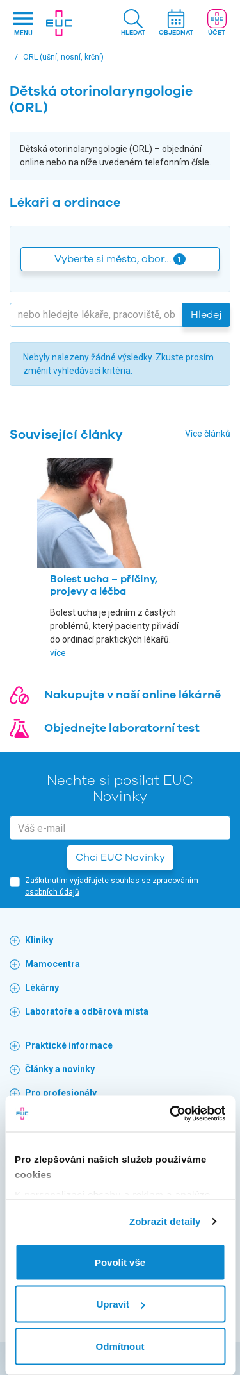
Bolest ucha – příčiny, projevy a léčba (103, 585)
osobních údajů (52, 892)
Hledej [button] (206, 315)
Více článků (207, 433)
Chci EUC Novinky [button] (120, 857)
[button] (133, 23)
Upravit (120, 1304)
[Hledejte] (96, 315)
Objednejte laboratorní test (122, 728)
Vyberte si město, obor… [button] (120, 259)
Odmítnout (120, 1345)
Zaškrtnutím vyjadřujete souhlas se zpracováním (111, 886)
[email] (120, 828)
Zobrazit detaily (165, 1221)
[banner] (59, 23)
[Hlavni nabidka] (23, 23)
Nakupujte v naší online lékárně (132, 694)
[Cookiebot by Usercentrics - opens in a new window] (170, 1114)
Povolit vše (120, 1261)
